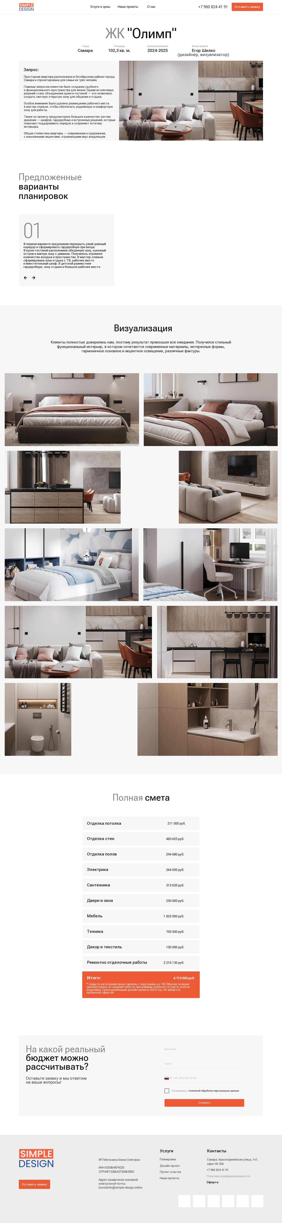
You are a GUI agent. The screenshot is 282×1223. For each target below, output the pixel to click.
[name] (204, 1049)
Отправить (204, 1102)
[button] (247, 7)
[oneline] (204, 1063)
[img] (26, 7)
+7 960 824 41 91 (213, 7)
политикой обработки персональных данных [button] (214, 1090)
